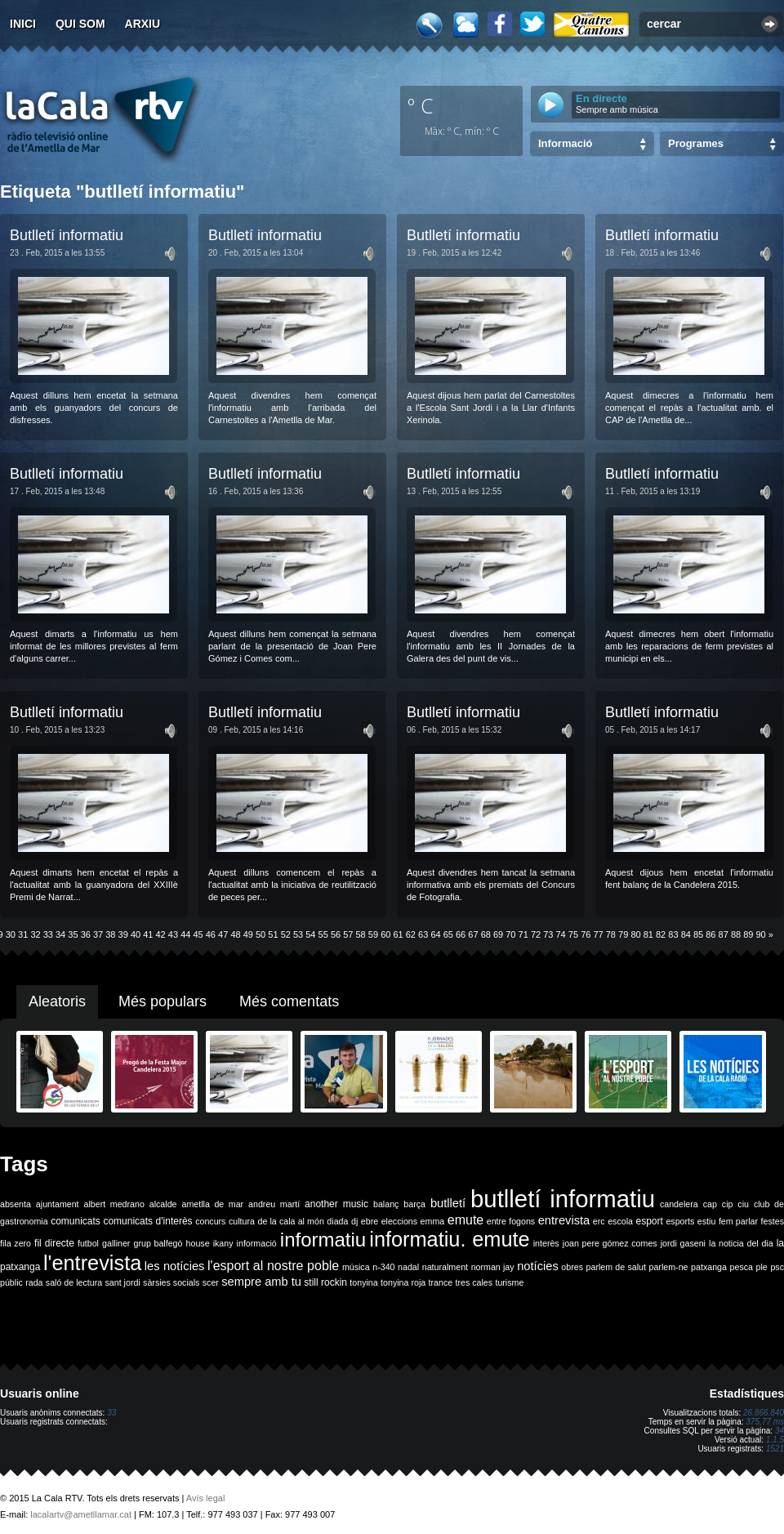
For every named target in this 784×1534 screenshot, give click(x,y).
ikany (223, 1243)
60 (385, 934)
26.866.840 (763, 1412)
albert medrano (114, 1204)
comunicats (75, 1221)
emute (465, 1220)
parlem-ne (668, 1267)
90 (761, 934)
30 (11, 934)
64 (435, 934)
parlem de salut (616, 1267)
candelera (679, 1204)
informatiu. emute (449, 1239)
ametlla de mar (212, 1204)
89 (748, 934)
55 (323, 934)
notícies (538, 1266)
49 (248, 934)
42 (161, 934)
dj (354, 1221)
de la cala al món (291, 1221)
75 (573, 934)
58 (361, 934)
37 (98, 934)
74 (561, 934)
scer (211, 1282)
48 (235, 934)
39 (123, 934)
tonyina (363, 1282)
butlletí (448, 1203)
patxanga (709, 1267)
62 (411, 934)
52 (286, 934)
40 (135, 934)
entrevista (564, 1220)
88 (736, 934)
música (356, 1267)
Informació (565, 143)
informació (257, 1243)
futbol (88, 1243)
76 (585, 934)
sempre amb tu (261, 1281)
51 (273, 934)
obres (572, 1267)
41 (148, 934)
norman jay (492, 1267)
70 (510, 934)
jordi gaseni (683, 1243)
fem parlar (738, 1221)
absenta (15, 1204)
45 (198, 934)
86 (710, 934)
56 (336, 934)
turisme (509, 1282)
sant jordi (122, 1282)
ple (762, 1267)
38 (110, 934)
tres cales (473, 1282)
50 (260, 934)
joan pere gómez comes (610, 1243)
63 (423, 934)
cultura (242, 1221)
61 (398, 934)
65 (448, 934)
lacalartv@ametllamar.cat (80, 1514)
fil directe (54, 1243)
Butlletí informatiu (66, 235)
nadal (408, 1267)
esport (648, 1221)
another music (336, 1204)
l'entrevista (92, 1262)
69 (498, 934)
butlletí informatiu (562, 1198)
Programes (696, 143)
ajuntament (57, 1204)
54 (310, 934)
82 (661, 934)
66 (461, 934)
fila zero (15, 1243)
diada (337, 1221)
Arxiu (143, 23)
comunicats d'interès (147, 1221)
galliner (116, 1243)
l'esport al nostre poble (273, 1266)
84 (686, 934)
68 (486, 934)
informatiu (323, 1240)
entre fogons (511, 1221)
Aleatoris (57, 1001)
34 (60, 934)
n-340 (383, 1267)
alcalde (163, 1204)
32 (35, 934)
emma (433, 1221)
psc (777, 1267)
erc (599, 1221)
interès (546, 1243)
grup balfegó (157, 1243)
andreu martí (274, 1204)
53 (298, 934)
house (198, 1243)
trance (441, 1282)
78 (611, 934)
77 (598, 934)
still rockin (325, 1282)
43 (173, 934)
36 (86, 934)
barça (414, 1204)
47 (223, 934)
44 (185, 934)
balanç (386, 1204)
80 (635, 934)
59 (373, 934)
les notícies (175, 1266)
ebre (369, 1221)
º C (421, 105)
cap (710, 1204)
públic (11, 1282)
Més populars (162, 1001)
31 (23, 934)
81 (648, 934)
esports (680, 1221)
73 (548, 934)
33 (48, 934)
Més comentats (289, 1001)
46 (211, 934)
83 (673, 934)
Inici (23, 23)
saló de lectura (74, 1282)
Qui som (80, 23)
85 (698, 934)
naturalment (445, 1267)
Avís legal (205, 1498)
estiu (706, 1221)
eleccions (399, 1221)
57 (348, 934)
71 (523, 934)
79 (623, 934)
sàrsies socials (171, 1282)
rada (33, 1282)
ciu (743, 1204)
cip (727, 1204)
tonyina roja (403, 1282)
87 (723, 934)
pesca (741, 1267)
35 (73, 934)
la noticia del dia (741, 1243)
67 (473, 934)
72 (536, 934)
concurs (210, 1221)
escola (620, 1221)
